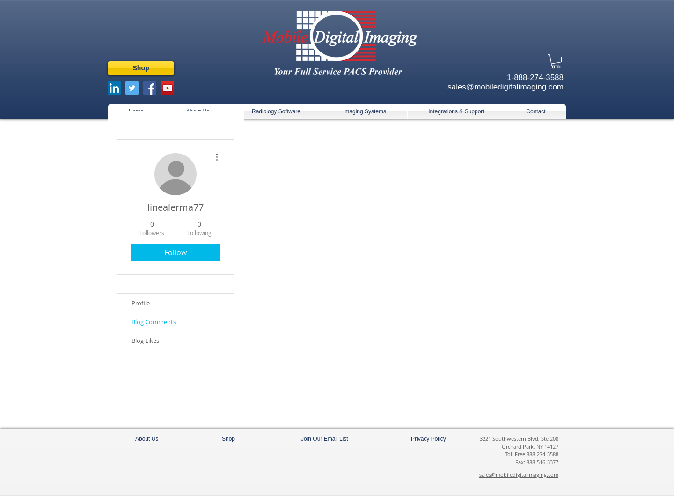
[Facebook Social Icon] (149, 88)
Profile (141, 303)
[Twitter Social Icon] (132, 88)
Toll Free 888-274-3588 (531, 454)
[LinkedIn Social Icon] (114, 88)
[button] (556, 61)
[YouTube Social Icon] (167, 88)
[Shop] (141, 68)
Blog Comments (154, 322)
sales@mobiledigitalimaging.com (518, 474)
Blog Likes (145, 340)
